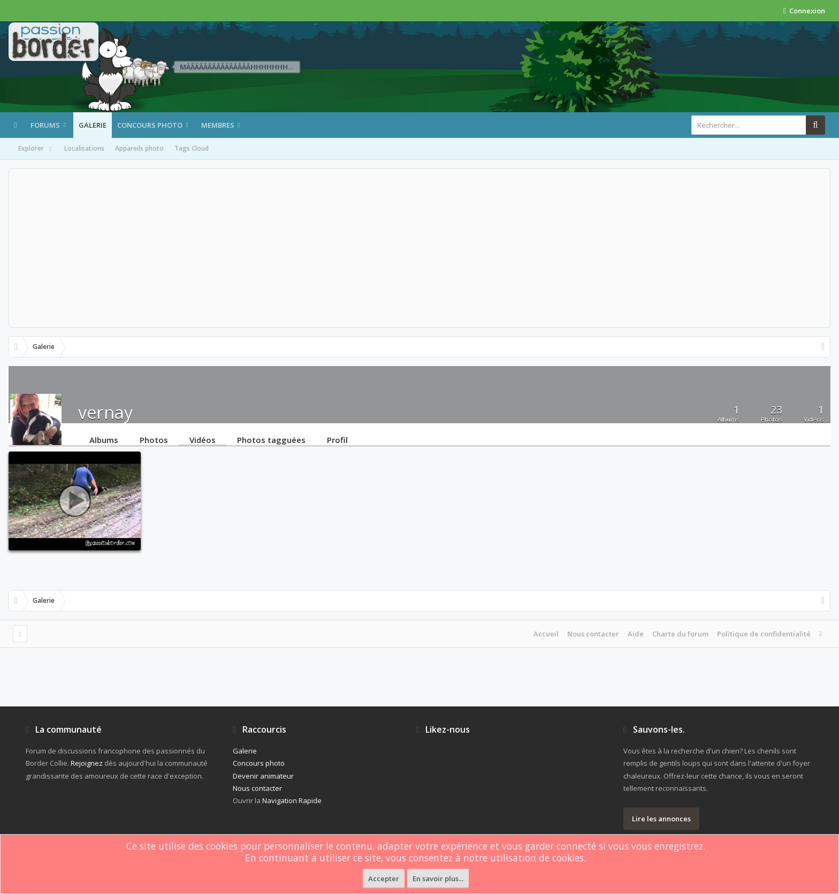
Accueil (546, 634)
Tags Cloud (191, 148)
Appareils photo (139, 148)
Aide (636, 634)
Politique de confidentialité (764, 634)
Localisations (84, 148)
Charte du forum (680, 634)
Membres (217, 125)
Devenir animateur (263, 776)
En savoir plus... (438, 878)
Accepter (383, 878)
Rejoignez (87, 763)
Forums (45, 125)
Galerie (92, 125)
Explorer (36, 149)
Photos (154, 439)
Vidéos (202, 439)
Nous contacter (593, 634)
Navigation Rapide (292, 800)
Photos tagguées (271, 439)
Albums (103, 439)
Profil (337, 439)
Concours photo (149, 125)
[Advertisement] (419, 248)
